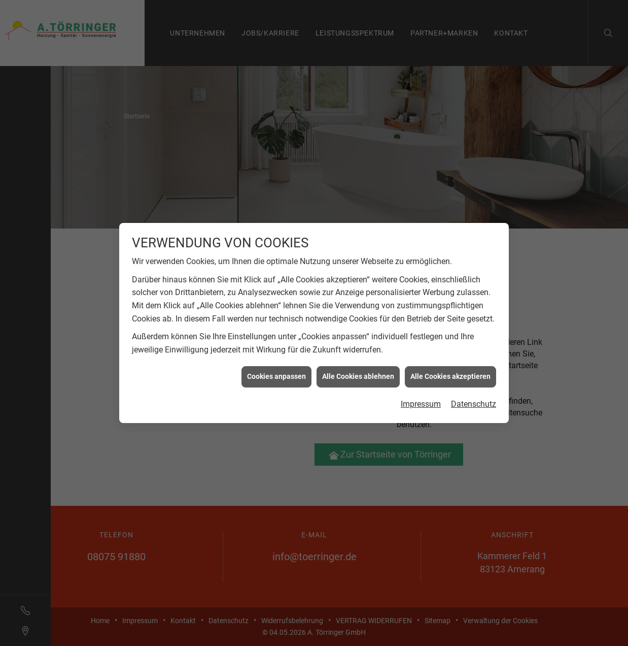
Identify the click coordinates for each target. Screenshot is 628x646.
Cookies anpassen (276, 374)
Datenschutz (473, 401)
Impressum (421, 401)
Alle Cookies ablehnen (358, 374)
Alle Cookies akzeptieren (450, 374)
